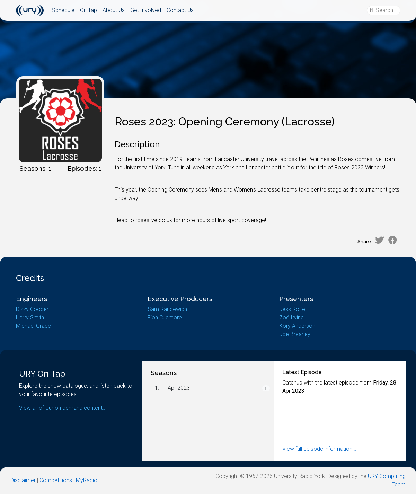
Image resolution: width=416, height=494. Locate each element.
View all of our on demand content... (63, 408)
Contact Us (180, 10)
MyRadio (86, 480)
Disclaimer (23, 480)
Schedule (63, 10)
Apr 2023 (179, 388)
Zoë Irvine (291, 317)
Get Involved (145, 10)
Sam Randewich (167, 309)
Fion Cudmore (165, 317)
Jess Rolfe (292, 309)
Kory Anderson (297, 326)
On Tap (88, 10)
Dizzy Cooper (32, 309)
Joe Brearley (294, 334)
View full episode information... (319, 449)
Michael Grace (33, 326)
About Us (114, 10)
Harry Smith (30, 317)
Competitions (55, 480)
